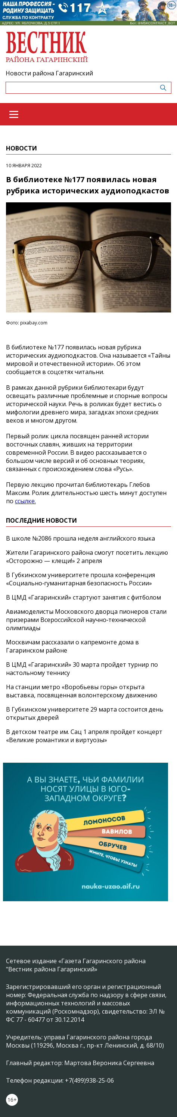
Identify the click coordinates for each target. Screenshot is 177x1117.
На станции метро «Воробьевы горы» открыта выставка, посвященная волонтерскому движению (81, 691)
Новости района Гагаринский (49, 73)
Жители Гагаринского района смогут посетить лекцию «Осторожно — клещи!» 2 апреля (87, 556)
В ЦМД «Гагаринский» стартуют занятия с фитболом (83, 597)
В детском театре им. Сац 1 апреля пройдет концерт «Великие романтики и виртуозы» (84, 736)
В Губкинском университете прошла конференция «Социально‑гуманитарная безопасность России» (80, 579)
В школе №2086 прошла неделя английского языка (80, 538)
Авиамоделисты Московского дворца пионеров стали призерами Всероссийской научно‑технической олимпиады (86, 619)
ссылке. (25, 501)
